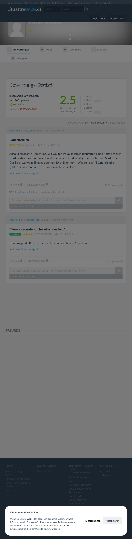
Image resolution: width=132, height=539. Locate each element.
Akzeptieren (112, 520)
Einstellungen (93, 520)
